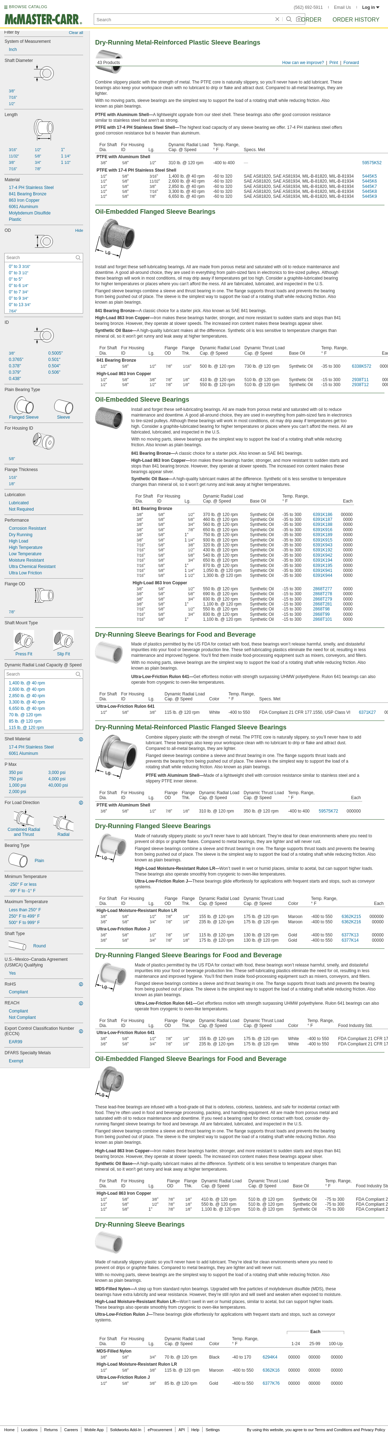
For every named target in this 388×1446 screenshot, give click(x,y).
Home (9, 1430)
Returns (51, 1430)
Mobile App (94, 1430)
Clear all (76, 32)
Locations (29, 1430)
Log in (371, 7)
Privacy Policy (373, 1430)
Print (333, 62)
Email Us (342, 7)
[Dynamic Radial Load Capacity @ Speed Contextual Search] (43, 674)
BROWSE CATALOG (28, 7)
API (182, 1430)
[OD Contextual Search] (43, 257)
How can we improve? (303, 62)
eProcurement (160, 1430)
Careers (71, 1430)
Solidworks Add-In (125, 1430)
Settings (212, 1430)
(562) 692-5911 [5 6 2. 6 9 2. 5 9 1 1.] (308, 7)
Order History (356, 20)
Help (195, 1430)
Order (311, 20)
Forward (351, 62)
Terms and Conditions (333, 1430)
